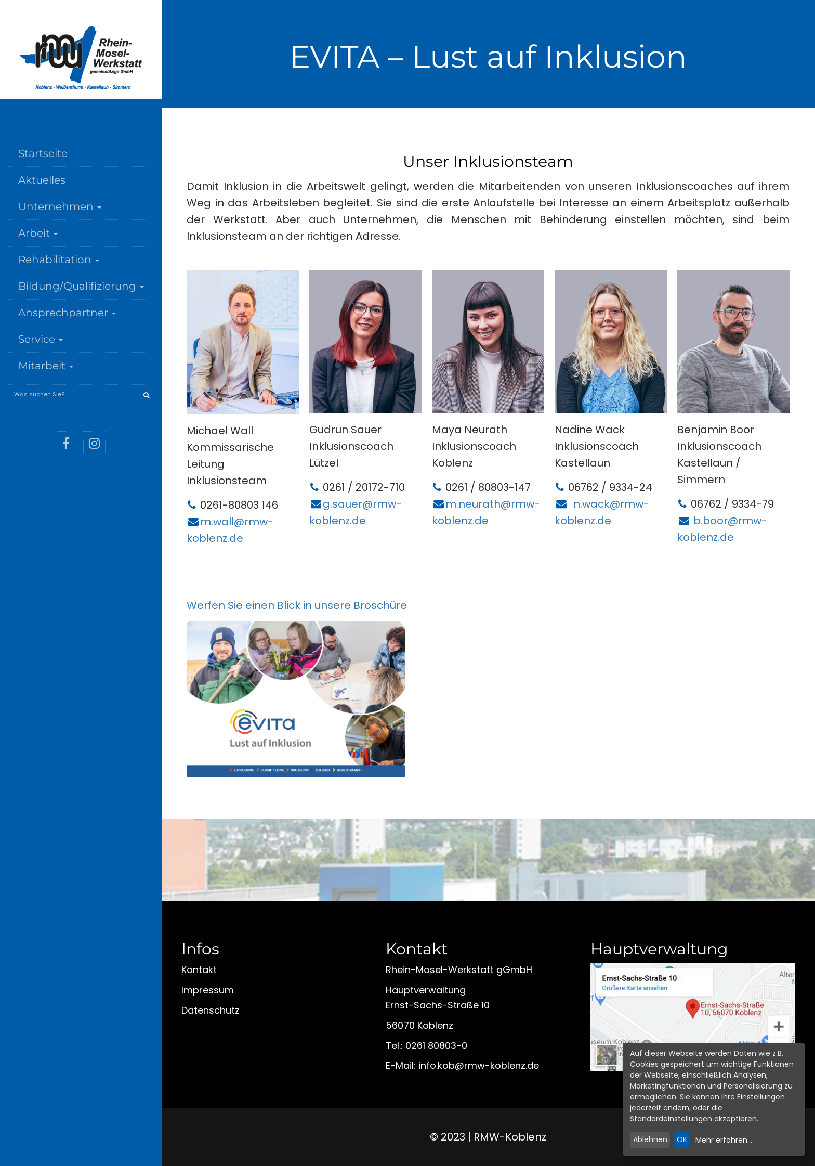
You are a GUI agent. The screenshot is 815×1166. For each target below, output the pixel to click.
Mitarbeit (45, 365)
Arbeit (38, 233)
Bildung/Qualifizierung (81, 286)
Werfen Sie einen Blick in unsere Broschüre (297, 605)
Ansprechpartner (67, 312)
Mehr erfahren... (723, 1140)
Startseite (43, 153)
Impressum (207, 989)
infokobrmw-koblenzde (478, 1065)
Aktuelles (41, 180)
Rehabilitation (58, 259)
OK (682, 1139)
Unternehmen (59, 206)
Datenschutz (210, 1010)
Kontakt (199, 969)
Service (40, 339)
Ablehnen (650, 1139)
